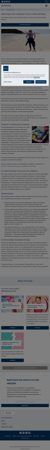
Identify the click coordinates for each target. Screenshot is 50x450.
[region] (25, 75)
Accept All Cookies (40, 81)
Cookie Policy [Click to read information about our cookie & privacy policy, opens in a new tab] (37, 77)
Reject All (28, 81)
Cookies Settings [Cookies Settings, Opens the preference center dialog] (8, 81)
